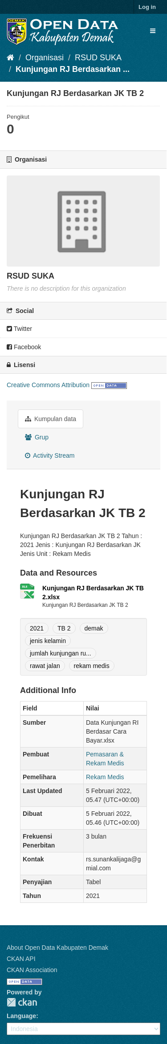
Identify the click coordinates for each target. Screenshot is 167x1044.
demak (94, 628)
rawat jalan (45, 665)
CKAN (22, 1002)
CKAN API (21, 958)
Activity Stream (49, 455)
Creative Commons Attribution (48, 384)
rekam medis (92, 665)
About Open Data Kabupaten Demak (57, 947)
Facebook (24, 347)
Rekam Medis (105, 777)
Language (21, 1015)
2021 (37, 628)
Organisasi (44, 57)
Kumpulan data (50, 418)
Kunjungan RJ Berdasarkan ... (73, 69)
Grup (37, 437)
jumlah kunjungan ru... (60, 653)
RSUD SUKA (98, 57)
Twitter (19, 328)
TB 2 (64, 628)
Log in (147, 7)
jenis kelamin (48, 640)
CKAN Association (32, 969)
